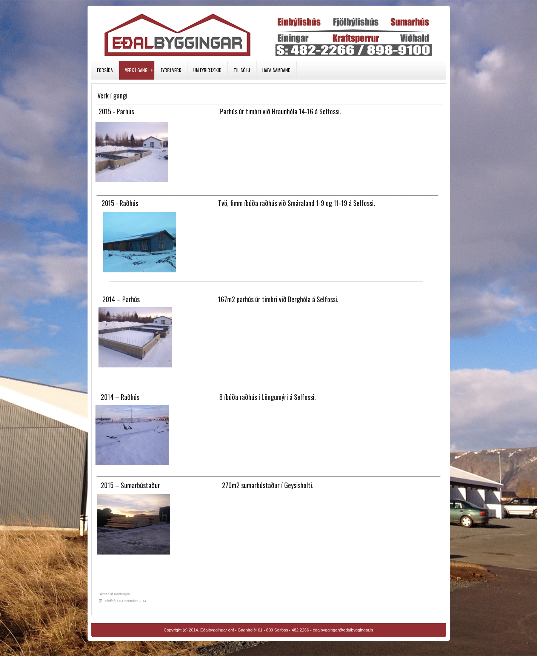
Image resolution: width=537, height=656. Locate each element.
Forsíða (105, 70)
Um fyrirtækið (207, 70)
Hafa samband (276, 70)
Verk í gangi (137, 70)
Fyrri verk (171, 70)
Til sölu (242, 70)
